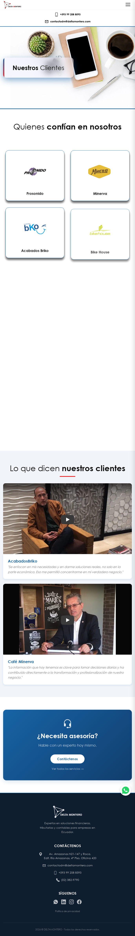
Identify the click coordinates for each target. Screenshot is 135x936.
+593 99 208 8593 (70, 872)
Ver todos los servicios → (68, 771)
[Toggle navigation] (128, 4)
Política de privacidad (67, 911)
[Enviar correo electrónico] (67, 21)
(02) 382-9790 (70, 880)
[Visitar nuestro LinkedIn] (63, 902)
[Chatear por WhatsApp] (125, 790)
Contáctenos (67, 761)
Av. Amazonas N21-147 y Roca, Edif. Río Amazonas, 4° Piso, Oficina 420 (70, 856)
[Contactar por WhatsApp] (55, 902)
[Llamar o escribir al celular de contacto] (67, 14)
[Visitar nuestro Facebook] (79, 902)
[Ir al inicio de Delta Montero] (12, 4)
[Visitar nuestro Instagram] (71, 902)
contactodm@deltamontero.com (70, 865)
